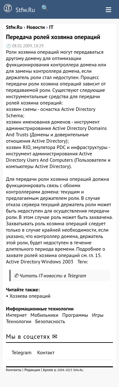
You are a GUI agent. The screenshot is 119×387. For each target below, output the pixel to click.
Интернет (16, 315)
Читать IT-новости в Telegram (52, 275)
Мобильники (44, 315)
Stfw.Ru (17, 9)
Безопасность (50, 321)
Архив (48, 369)
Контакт (45, 352)
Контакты (14, 369)
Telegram (22, 352)
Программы (75, 315)
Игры (97, 315)
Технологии (18, 321)
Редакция (32, 369)
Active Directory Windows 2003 (39, 261)
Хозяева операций (30, 296)
